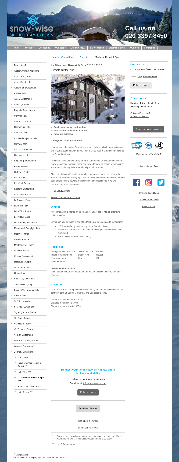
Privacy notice (148, 206)
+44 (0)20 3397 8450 (94, 379)
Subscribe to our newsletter (148, 129)
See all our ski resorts (88, 428)
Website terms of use (149, 199)
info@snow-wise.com (94, 383)
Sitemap (24, 455)
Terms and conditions (149, 193)
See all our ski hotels (88, 421)
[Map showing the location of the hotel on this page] (88, 336)
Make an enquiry (88, 392)
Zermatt (55, 70)
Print (16, 455)
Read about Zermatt (60, 191)
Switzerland (67, 70)
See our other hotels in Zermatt (65, 197)
